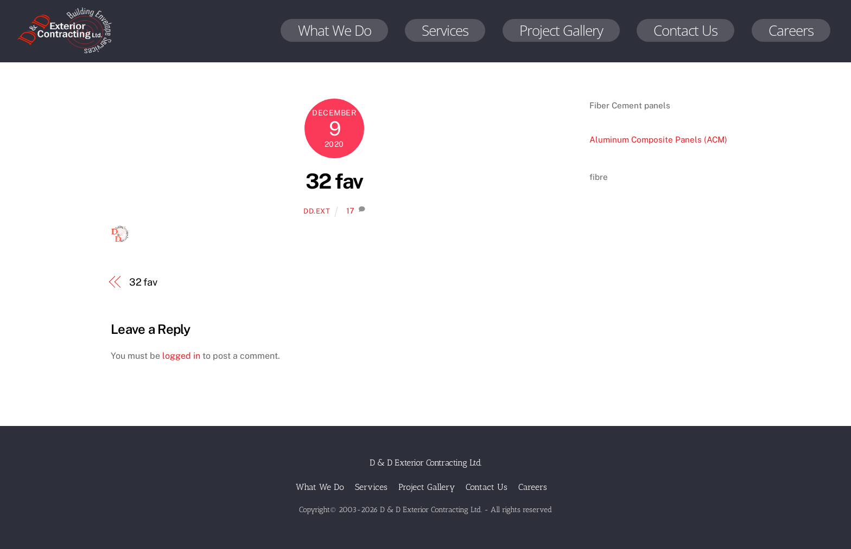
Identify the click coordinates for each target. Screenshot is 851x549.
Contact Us (685, 30)
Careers (791, 30)
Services (445, 30)
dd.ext (317, 211)
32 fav (334, 181)
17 (350, 210)
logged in (181, 356)
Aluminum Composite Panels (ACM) (658, 139)
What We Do (334, 30)
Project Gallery (561, 30)
